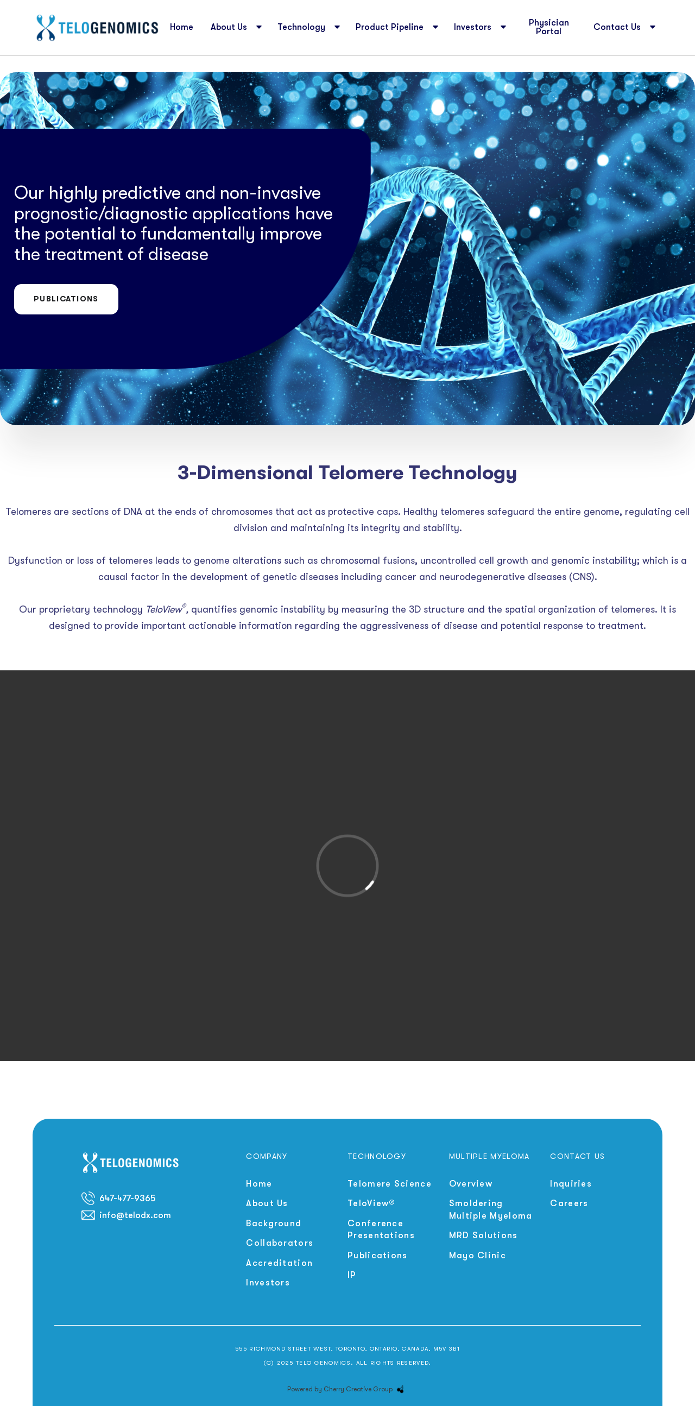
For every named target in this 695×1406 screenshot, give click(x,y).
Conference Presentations (381, 1229)
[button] (235, 28)
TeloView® (372, 1203)
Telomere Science (390, 1184)
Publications (66, 298)
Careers (569, 1203)
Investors (268, 1283)
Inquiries (571, 1184)
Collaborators (279, 1243)
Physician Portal (549, 27)
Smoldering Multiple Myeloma (491, 1209)
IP (352, 1275)
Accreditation (279, 1263)
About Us (267, 1203)
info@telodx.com (135, 1215)
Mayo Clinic (477, 1255)
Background (273, 1223)
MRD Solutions (483, 1235)
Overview (470, 1184)
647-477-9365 (127, 1198)
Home (181, 27)
